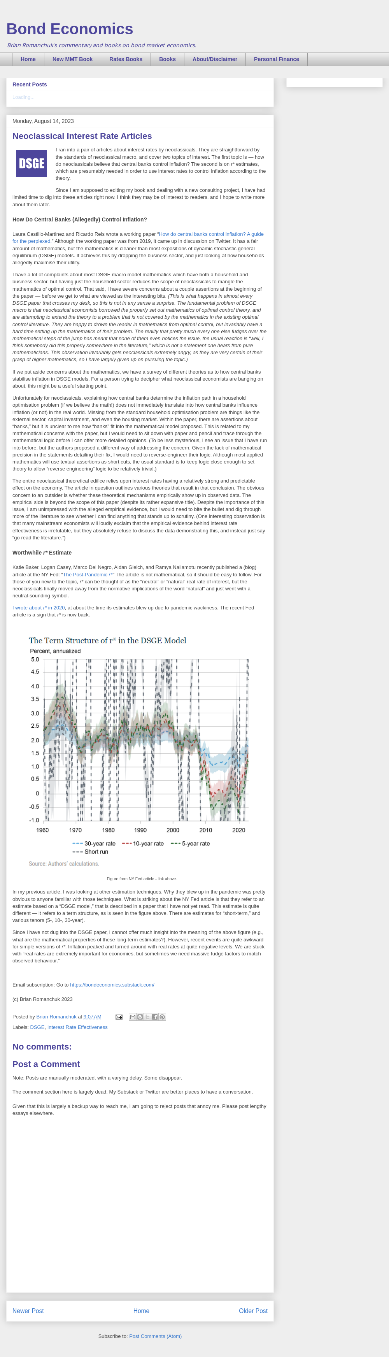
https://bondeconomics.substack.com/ (112, 985)
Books (167, 59)
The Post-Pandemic (87, 575)
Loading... (23, 97)
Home (28, 59)
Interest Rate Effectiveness (77, 1027)
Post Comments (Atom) (155, 1336)
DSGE (37, 1027)
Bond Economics (69, 28)
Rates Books (125, 59)
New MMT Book (73, 59)
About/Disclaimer (215, 59)
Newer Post (28, 1311)
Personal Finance (276, 59)
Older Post (253, 1311)
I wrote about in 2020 (38, 608)
